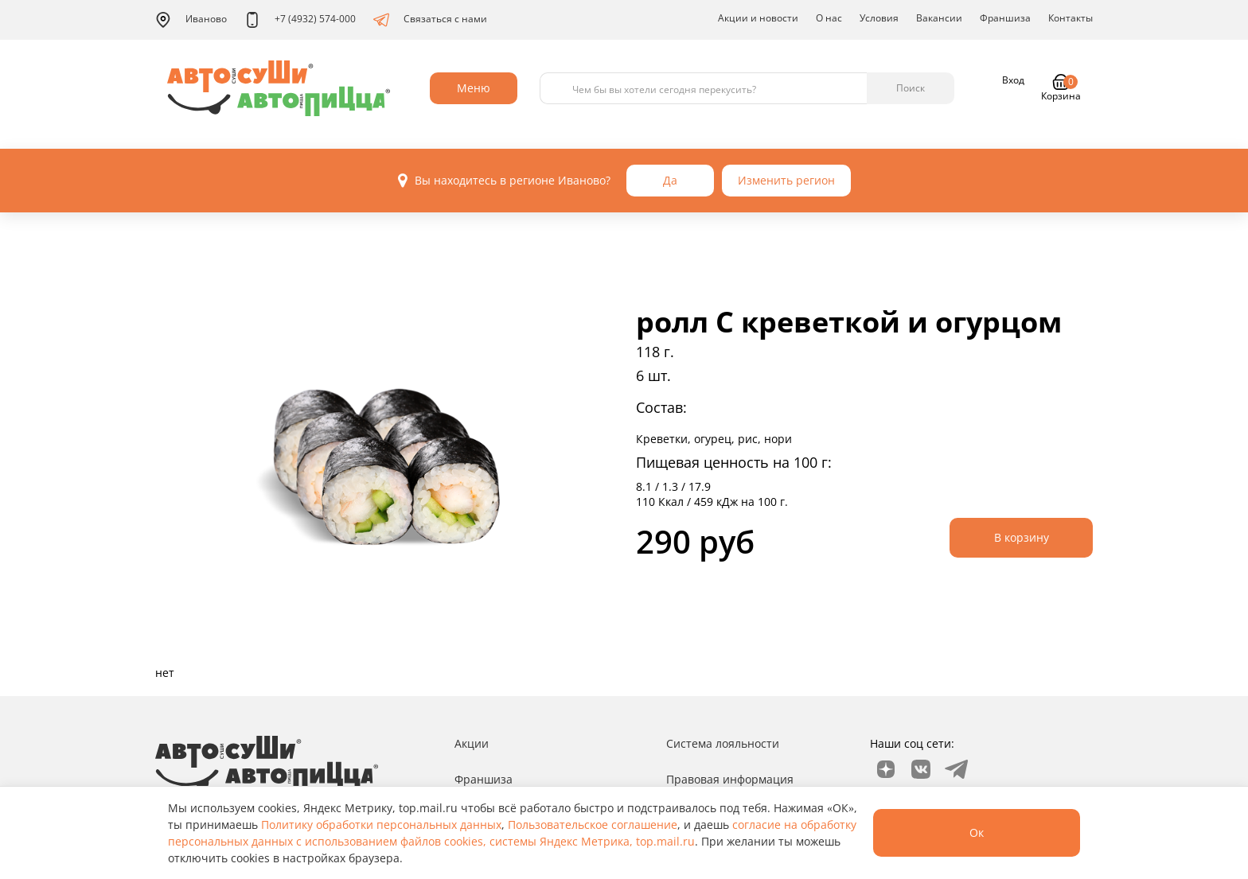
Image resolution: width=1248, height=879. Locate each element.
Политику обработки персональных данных (381, 824)
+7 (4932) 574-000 (300, 20)
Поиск (910, 88)
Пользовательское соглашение (592, 824)
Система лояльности (722, 743)
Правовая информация (730, 779)
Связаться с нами (430, 20)
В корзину (1021, 537)
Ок (976, 832)
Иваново (191, 20)
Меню (473, 87)
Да (670, 180)
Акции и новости (758, 18)
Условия (879, 18)
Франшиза (1005, 18)
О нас (829, 18)
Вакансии (939, 18)
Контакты (1070, 18)
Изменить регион (786, 180)
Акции (471, 743)
